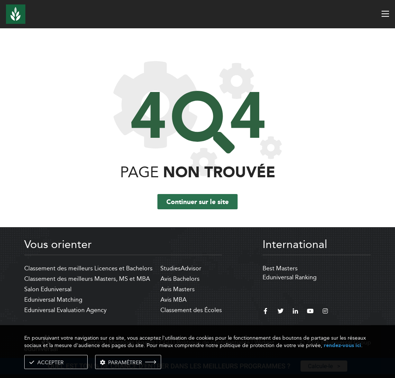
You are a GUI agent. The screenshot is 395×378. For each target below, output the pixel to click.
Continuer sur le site (197, 202)
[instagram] (325, 312)
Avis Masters (177, 289)
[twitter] (280, 312)
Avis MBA (173, 299)
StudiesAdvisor (180, 268)
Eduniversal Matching (53, 299)
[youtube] (310, 312)
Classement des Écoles (191, 310)
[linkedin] (295, 312)
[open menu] (385, 14)
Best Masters (280, 268)
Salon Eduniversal (48, 289)
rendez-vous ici (342, 345)
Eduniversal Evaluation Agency (65, 310)
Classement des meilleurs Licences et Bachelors (88, 268)
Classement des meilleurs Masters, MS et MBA (87, 278)
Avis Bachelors (180, 278)
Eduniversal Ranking (290, 277)
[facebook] (266, 312)
